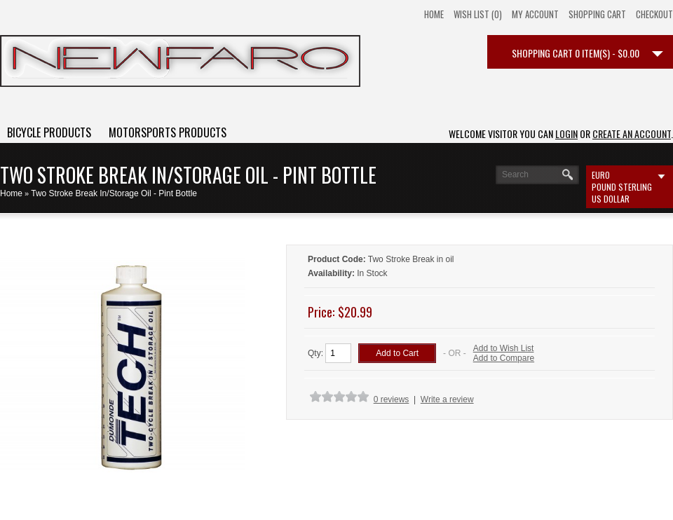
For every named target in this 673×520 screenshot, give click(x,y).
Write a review (447, 399)
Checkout (654, 14)
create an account (631, 133)
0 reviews (391, 399)
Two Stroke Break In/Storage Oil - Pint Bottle (114, 193)
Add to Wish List (503, 348)
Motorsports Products (167, 132)
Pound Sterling (622, 187)
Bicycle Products (49, 132)
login (566, 133)
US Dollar (611, 199)
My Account (535, 14)
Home (434, 14)
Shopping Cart (597, 14)
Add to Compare (503, 358)
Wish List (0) (478, 14)
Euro (601, 175)
